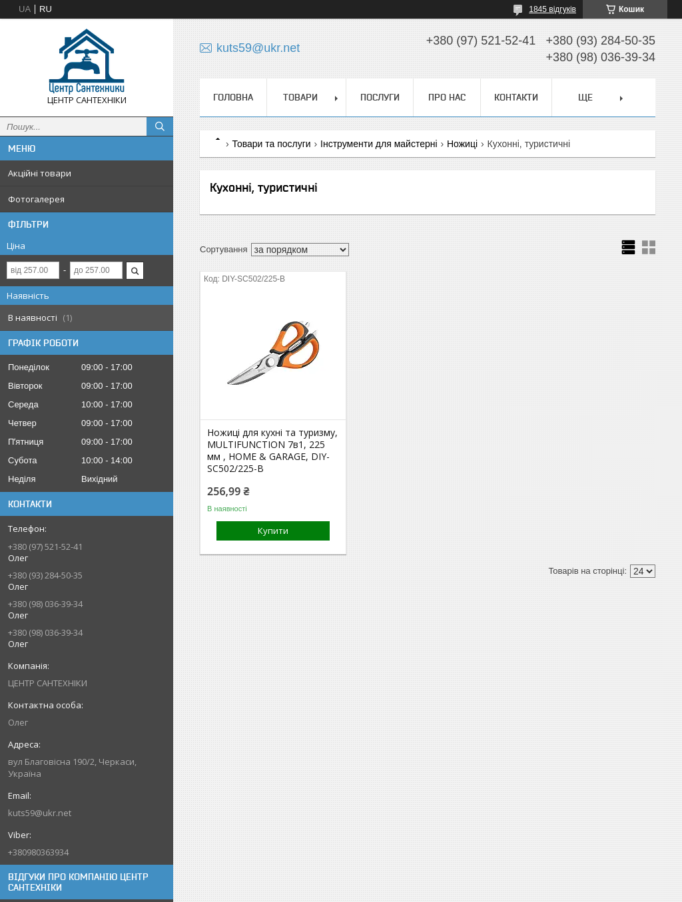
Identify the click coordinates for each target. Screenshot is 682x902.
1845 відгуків (552, 9)
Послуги (380, 97)
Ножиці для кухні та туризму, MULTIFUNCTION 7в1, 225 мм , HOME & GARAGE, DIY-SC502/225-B (272, 451)
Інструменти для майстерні (378, 143)
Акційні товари (39, 173)
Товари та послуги (271, 143)
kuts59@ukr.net (39, 813)
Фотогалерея (36, 199)
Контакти (516, 97)
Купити (273, 531)
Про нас (447, 97)
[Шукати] (160, 126)
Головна (233, 97)
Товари (300, 97)
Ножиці (462, 143)
